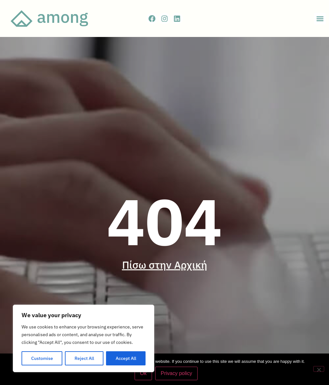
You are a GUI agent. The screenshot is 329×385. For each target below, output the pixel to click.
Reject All (84, 358)
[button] (320, 18)
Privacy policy (176, 373)
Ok (143, 373)
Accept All (126, 358)
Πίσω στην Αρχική (164, 265)
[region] (83, 338)
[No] (318, 369)
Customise (42, 358)
